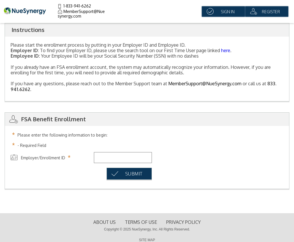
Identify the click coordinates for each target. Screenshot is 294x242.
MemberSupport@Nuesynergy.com (81, 14)
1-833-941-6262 (77, 5)
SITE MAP (147, 240)
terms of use (141, 222)
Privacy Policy (183, 222)
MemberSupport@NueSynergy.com (204, 83)
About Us (104, 222)
